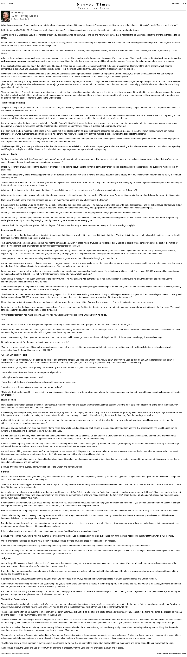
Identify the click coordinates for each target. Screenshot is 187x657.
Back (11, 3)
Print (3, 3)
